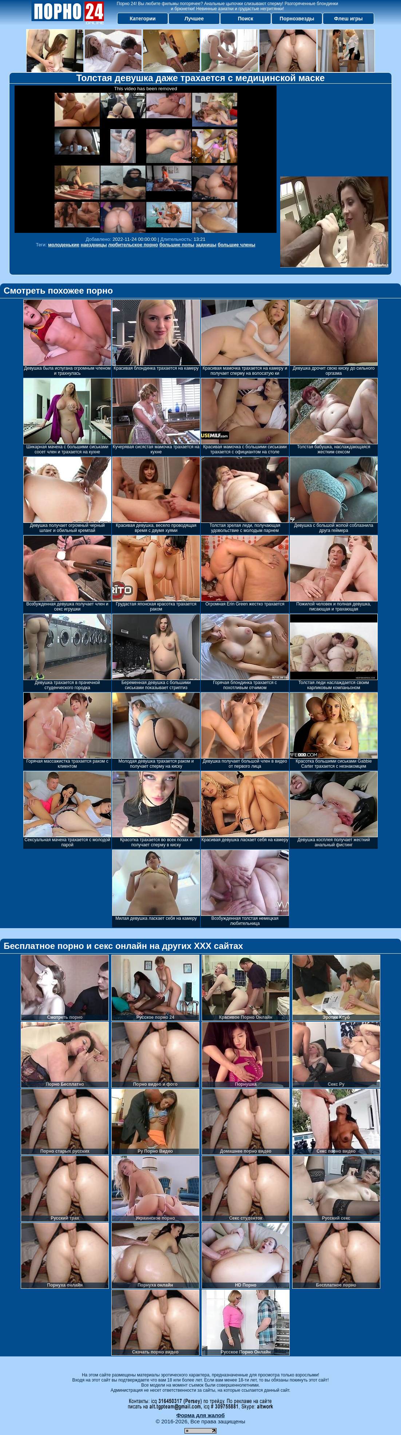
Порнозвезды (297, 18)
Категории (143, 18)
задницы (206, 244)
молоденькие (63, 244)
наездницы (94, 244)
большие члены (236, 244)
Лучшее (194, 18)
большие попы (176, 244)
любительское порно (133, 244)
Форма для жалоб (200, 1415)
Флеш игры (348, 18)
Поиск (245, 18)
